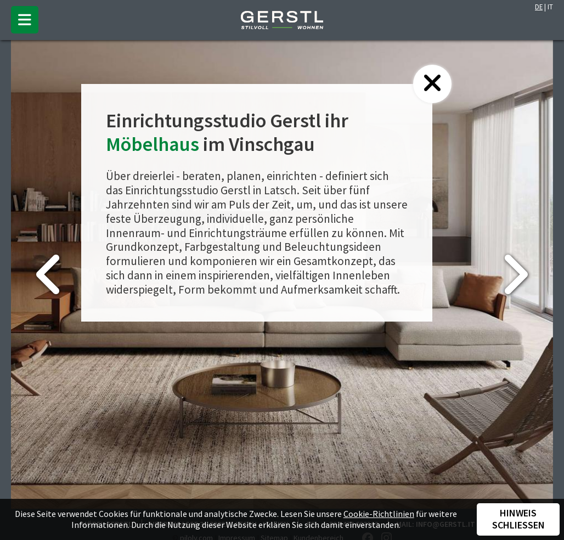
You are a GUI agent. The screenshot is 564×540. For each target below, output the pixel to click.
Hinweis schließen (518, 519)
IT (550, 6)
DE (539, 6)
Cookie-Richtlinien (378, 513)
